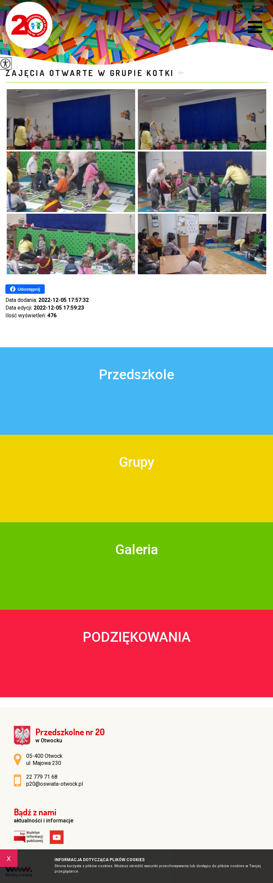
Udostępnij (25, 289)
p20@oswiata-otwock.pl (257, 9)
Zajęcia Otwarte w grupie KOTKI (89, 73)
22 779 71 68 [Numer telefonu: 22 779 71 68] (41, 777)
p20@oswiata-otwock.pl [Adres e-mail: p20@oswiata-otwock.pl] (54, 784)
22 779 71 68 (237, 9)
